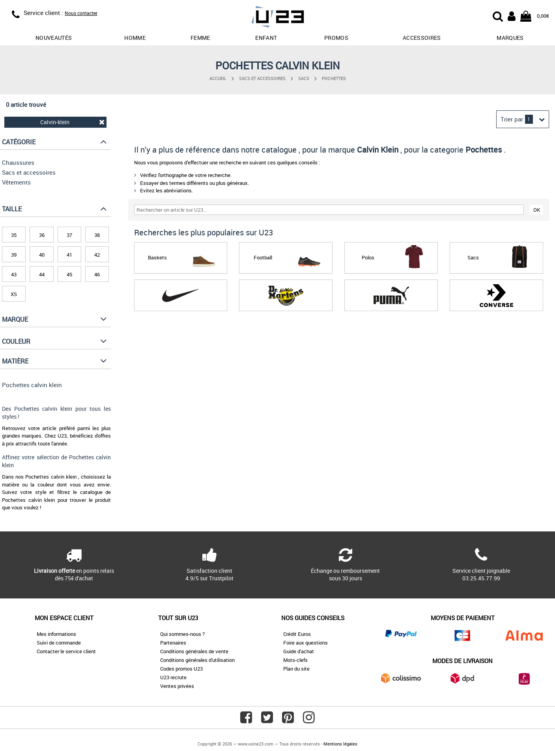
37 (69, 235)
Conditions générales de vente (194, 651)
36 (42, 235)
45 (69, 274)
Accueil (217, 78)
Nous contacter (81, 13)
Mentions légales (340, 744)
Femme (200, 37)
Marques (510, 37)
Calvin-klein (72, 122)
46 (97, 274)
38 (97, 235)
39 (14, 254)
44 (42, 274)
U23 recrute (173, 677)
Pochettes (334, 78)
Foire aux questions (305, 642)
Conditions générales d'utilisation (197, 659)
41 (69, 254)
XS (14, 294)
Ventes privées (177, 686)
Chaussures (18, 162)
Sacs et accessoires (262, 78)
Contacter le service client (66, 651)
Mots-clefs (295, 659)
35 (14, 235)
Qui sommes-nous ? (182, 633)
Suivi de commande (59, 642)
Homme (135, 37)
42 (97, 254)
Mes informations (56, 633)
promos (336, 37)
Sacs (303, 78)
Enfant (266, 37)
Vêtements (16, 182)
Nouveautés (54, 37)
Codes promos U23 (181, 668)
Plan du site (296, 668)
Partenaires (173, 642)
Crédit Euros (297, 633)
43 (14, 274)
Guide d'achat (298, 651)
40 (42, 254)
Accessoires (422, 37)
